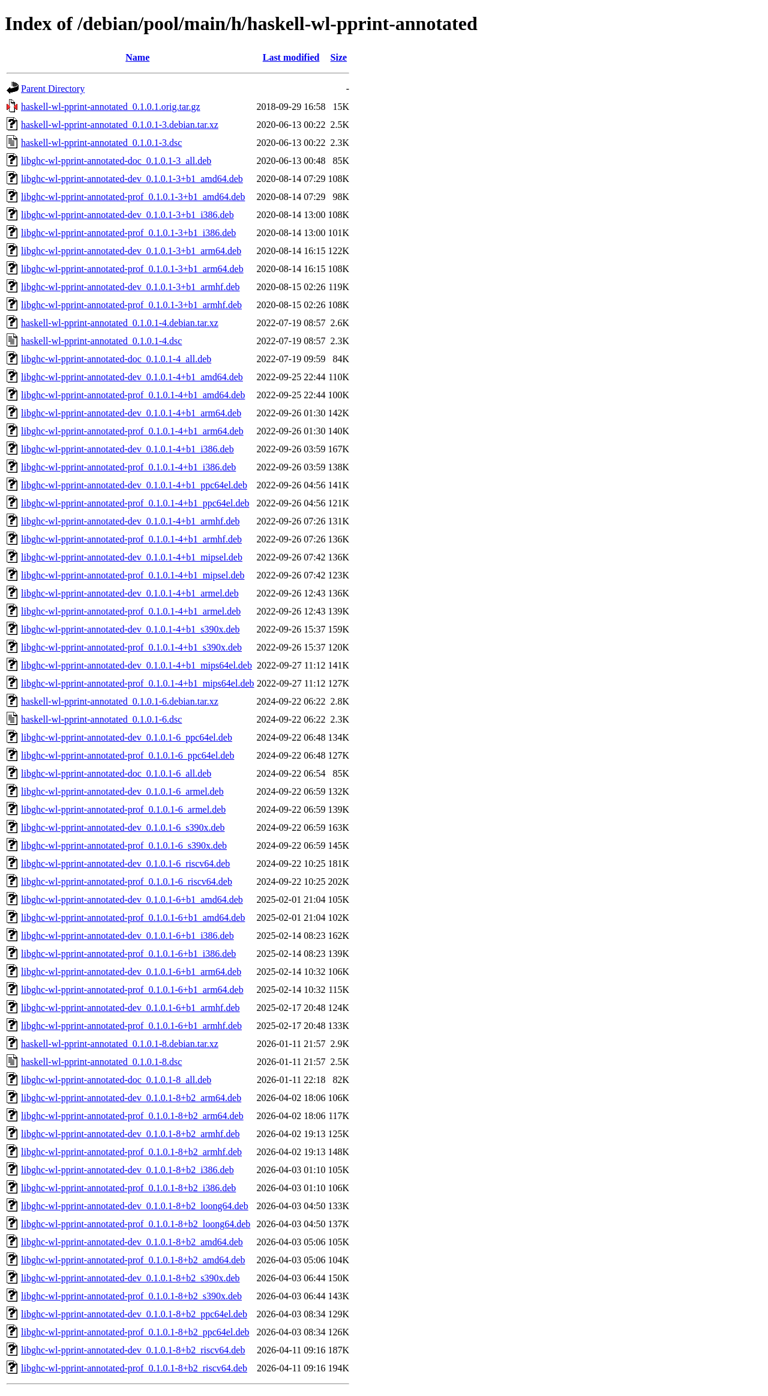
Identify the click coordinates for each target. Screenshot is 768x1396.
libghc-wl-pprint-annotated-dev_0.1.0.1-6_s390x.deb (122, 827)
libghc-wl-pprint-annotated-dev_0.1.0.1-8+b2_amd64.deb (132, 1242)
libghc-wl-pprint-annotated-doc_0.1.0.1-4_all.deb (116, 359)
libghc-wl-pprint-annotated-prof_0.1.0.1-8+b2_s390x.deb (131, 1296)
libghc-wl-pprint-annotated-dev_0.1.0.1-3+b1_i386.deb (127, 215)
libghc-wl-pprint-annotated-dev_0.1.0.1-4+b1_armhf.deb (130, 521)
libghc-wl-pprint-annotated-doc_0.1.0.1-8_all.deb (116, 1080)
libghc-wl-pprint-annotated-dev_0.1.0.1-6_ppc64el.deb (126, 737)
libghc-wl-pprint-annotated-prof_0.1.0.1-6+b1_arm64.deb (132, 990)
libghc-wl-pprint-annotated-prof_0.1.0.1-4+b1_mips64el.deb (137, 683)
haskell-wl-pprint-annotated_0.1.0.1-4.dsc (101, 341)
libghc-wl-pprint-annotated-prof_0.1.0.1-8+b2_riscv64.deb (134, 1368)
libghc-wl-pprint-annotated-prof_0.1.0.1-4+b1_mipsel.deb (133, 575)
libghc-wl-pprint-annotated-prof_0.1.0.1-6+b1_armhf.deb (131, 1026)
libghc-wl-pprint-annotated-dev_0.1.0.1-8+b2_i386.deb (127, 1170)
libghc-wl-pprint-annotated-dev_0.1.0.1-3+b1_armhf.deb (130, 287)
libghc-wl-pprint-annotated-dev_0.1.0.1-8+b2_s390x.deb (130, 1278)
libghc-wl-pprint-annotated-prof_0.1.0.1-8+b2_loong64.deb (135, 1224)
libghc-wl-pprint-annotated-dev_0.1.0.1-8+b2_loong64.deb (134, 1206)
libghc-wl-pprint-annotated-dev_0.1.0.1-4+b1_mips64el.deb (136, 665)
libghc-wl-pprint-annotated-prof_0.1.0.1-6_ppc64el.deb (127, 755)
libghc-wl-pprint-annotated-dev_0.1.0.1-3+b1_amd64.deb (132, 179)
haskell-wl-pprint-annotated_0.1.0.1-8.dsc (101, 1062)
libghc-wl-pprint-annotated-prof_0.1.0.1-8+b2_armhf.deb (131, 1152)
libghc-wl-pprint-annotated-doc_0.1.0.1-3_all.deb (116, 161)
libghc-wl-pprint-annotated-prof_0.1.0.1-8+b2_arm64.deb (132, 1116)
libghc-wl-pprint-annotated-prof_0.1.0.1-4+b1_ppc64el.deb (135, 503)
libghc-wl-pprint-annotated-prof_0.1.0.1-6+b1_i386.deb (128, 953)
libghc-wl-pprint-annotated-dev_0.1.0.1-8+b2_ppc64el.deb (134, 1314)
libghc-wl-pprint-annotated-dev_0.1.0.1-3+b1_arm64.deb (131, 251)
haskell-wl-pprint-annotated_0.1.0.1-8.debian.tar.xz (119, 1044)
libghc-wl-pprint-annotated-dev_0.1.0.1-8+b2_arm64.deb (131, 1098)
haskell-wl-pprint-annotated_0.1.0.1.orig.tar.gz (110, 107)
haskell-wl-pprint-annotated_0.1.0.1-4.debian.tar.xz (119, 323)
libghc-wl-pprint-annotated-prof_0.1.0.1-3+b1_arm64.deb (132, 269)
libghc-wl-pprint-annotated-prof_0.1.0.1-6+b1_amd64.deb (133, 917)
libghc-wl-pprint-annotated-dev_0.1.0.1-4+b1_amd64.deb (132, 377)
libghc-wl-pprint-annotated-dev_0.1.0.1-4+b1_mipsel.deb (131, 557)
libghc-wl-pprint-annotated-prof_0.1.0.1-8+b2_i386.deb (128, 1188)
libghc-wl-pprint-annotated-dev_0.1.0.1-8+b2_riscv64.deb (133, 1350)
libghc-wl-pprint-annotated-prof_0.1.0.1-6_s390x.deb (124, 845)
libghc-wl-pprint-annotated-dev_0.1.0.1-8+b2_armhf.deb (130, 1134)
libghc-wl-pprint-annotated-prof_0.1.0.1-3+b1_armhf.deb (131, 305)
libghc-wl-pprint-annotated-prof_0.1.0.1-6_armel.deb (123, 809)
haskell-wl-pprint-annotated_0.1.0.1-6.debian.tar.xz (119, 701)
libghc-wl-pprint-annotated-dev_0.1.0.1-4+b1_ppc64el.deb (134, 485)
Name (137, 57)
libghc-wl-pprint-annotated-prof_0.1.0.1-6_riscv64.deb (126, 881)
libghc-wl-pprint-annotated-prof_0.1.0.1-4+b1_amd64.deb (133, 395)
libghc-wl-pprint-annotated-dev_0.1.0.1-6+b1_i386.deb (127, 935)
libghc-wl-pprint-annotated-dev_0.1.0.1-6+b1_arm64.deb (131, 972)
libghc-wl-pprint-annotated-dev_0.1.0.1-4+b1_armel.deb (130, 593)
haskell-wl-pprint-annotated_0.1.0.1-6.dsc (101, 719)
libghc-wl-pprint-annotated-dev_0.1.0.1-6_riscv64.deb (125, 863)
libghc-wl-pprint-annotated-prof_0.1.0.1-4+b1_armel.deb (131, 611)
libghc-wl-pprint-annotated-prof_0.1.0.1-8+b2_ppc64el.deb (135, 1332)
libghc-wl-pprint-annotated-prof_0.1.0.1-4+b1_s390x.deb (131, 647)
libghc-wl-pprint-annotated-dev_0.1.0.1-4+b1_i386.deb (127, 449)
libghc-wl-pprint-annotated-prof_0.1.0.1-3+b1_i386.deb (128, 233)
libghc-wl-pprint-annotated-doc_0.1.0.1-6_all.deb (116, 773)
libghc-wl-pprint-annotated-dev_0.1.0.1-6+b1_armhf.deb (130, 1008)
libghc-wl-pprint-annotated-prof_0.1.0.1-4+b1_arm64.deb (132, 431)
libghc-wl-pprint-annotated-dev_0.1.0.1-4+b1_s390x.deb (130, 629)
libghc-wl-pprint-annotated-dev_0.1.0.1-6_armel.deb (122, 791)
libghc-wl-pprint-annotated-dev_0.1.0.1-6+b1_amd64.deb (132, 899)
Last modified (291, 57)
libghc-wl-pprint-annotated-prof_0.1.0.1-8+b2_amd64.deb (133, 1260)
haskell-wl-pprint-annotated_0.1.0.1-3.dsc (101, 143)
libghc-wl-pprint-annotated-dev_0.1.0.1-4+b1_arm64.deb (131, 413)
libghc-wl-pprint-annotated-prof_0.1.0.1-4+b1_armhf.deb (131, 539)
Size (339, 57)
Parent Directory (53, 88)
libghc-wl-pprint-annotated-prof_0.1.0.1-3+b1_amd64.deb (133, 197)
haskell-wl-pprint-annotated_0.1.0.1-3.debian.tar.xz (119, 125)
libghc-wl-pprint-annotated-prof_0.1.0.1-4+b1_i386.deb (128, 467)
